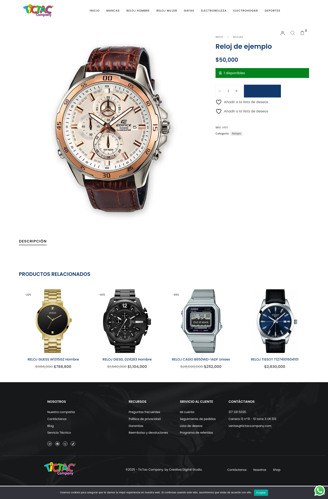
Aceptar (261, 492)
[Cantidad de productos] (228, 91)
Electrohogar (245, 11)
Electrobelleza (214, 11)
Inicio (95, 11)
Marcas (113, 11)
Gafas (189, 11)
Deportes (272, 11)
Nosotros (259, 474)
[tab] (33, 242)
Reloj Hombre (138, 11)
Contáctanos (237, 474)
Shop (276, 474)
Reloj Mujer (166, 11)
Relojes (236, 133)
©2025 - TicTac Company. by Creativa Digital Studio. (164, 474)
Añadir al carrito (262, 91)
